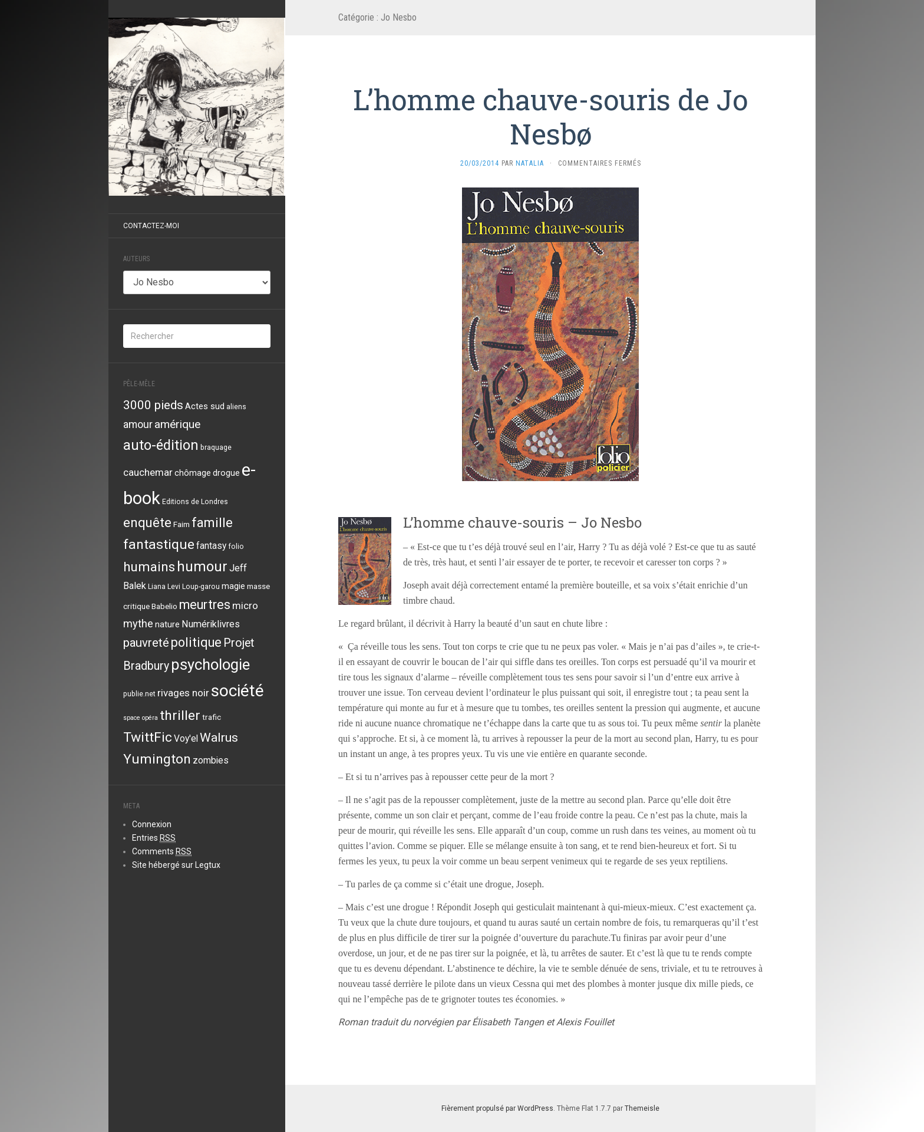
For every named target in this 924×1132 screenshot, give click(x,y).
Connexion (151, 824)
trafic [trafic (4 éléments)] (211, 717)
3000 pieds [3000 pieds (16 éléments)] (153, 405)
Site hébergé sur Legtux (176, 865)
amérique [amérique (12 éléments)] (177, 424)
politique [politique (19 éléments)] (196, 642)
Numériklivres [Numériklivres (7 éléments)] (211, 624)
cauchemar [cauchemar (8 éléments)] (148, 472)
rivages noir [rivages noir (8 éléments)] (183, 693)
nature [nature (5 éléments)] (167, 624)
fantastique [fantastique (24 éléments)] (158, 544)
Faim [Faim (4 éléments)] (181, 524)
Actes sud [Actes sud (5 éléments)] (205, 406)
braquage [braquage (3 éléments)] (216, 447)
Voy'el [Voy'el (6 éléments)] (186, 738)
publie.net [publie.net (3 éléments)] (139, 694)
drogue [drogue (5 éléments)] (226, 473)
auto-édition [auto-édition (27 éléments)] (161, 445)
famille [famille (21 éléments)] (212, 522)
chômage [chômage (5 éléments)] (192, 473)
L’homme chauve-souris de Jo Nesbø (550, 116)
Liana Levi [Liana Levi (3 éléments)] (164, 587)
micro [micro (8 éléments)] (245, 605)
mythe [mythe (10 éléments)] (138, 623)
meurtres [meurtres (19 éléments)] (204, 604)
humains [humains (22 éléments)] (149, 566)
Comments (162, 852)
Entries (154, 838)
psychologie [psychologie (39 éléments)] (210, 664)
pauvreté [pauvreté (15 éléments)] (146, 643)
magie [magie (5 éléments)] (233, 586)
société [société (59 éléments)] (237, 690)
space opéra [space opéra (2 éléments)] (140, 718)
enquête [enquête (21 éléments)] (147, 522)
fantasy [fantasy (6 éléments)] (211, 546)
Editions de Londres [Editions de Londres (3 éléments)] (195, 502)
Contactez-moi (151, 226)
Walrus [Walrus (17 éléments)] (219, 737)
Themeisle (642, 1108)
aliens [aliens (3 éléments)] (236, 407)
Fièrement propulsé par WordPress (497, 1108)
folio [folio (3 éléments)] (236, 546)
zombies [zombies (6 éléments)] (211, 760)
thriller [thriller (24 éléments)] (180, 715)
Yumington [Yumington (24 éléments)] (157, 759)
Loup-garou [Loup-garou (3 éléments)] (201, 587)
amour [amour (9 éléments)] (138, 424)
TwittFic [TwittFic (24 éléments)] (147, 737)
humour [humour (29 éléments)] (202, 566)
